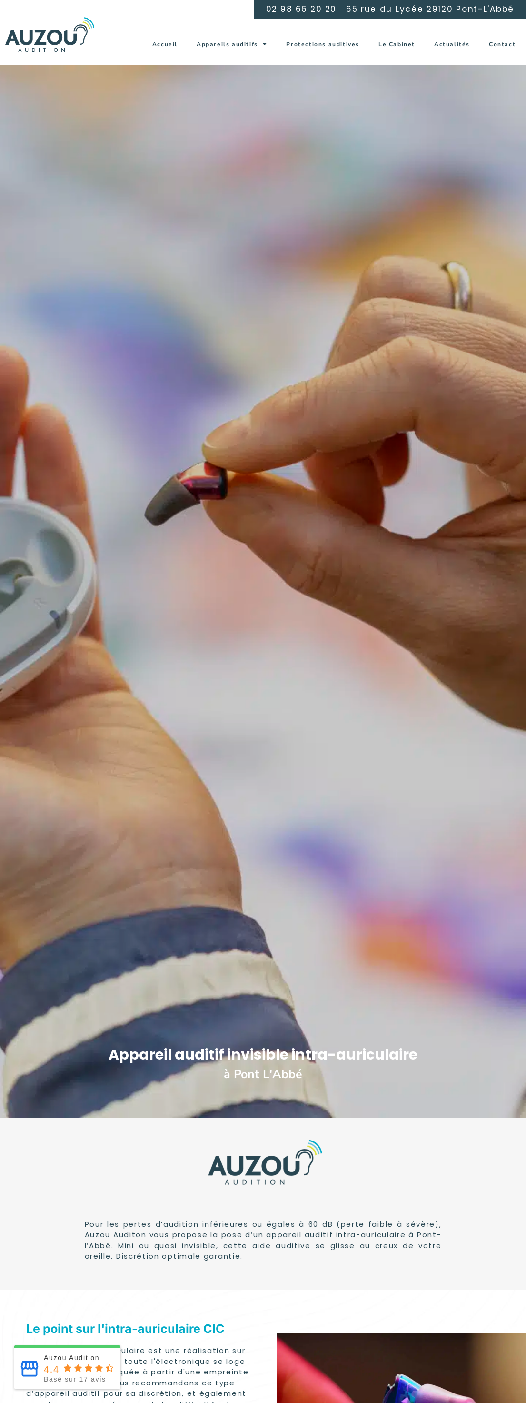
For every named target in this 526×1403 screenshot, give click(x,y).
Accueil (165, 44)
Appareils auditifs (232, 44)
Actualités (452, 44)
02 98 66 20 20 (301, 9)
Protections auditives (322, 44)
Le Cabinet (396, 44)
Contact (502, 44)
